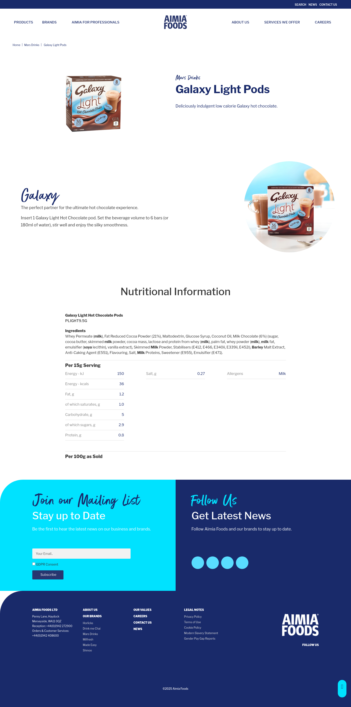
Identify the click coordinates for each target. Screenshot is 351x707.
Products (23, 22)
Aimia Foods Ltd (45, 610)
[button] (342, 688)
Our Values (143, 610)
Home (16, 45)
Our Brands (92, 616)
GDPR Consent (47, 564)
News (312, 4)
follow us (310, 645)
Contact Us (328, 4)
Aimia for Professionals (95, 22)
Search (300, 4)
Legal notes (194, 610)
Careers (325, 22)
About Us (243, 22)
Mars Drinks (31, 45)
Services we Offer (284, 22)
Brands (51, 22)
